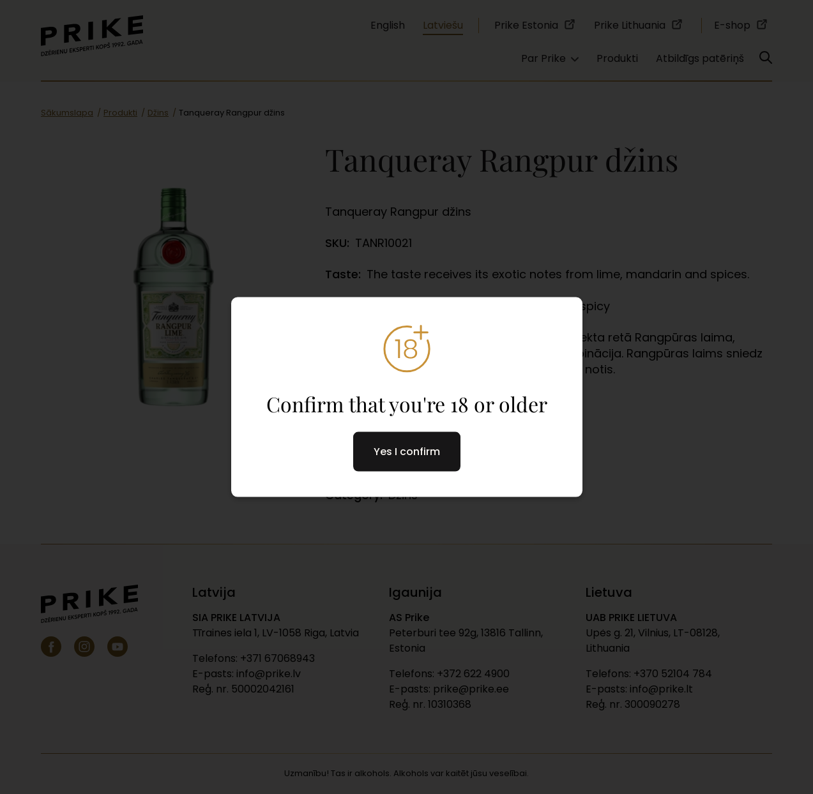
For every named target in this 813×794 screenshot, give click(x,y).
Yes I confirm (407, 451)
